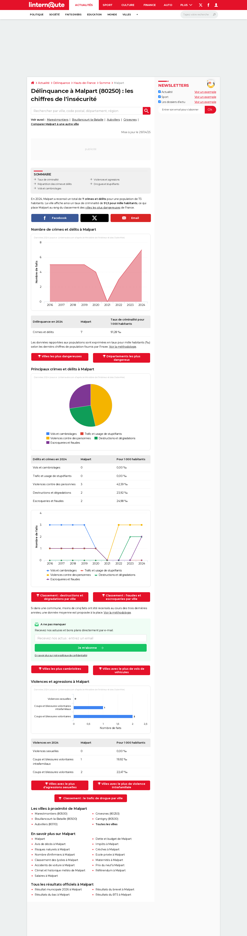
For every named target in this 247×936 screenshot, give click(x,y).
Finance (150, 5)
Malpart (40, 839)
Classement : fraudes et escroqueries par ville (123, 597)
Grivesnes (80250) (107, 813)
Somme (104, 83)
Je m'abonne (87, 648)
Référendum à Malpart (110, 870)
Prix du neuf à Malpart (110, 865)
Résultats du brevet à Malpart (115, 889)
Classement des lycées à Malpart (56, 860)
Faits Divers (73, 14)
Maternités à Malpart (109, 860)
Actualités (84, 5)
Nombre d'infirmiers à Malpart (55, 854)
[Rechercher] (199, 14)
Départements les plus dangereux (123, 358)
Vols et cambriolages (49, 188)
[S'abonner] (187, 110)
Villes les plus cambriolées (61, 668)
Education (94, 14)
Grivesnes (130, 119)
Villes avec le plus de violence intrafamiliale (123, 785)
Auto (168, 5)
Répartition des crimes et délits (54, 184)
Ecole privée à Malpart (110, 854)
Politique (36, 14)
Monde (112, 14)
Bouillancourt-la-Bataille (87, 119)
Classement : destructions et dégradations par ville (61, 597)
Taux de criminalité (48, 179)
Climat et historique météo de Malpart (60, 870)
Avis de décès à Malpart (50, 844)
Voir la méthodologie (122, 346)
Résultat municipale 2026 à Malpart (58, 889)
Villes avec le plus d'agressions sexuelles (60, 785)
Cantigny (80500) (107, 819)
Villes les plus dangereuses (62, 356)
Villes (127, 14)
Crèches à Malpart (107, 849)
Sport (108, 5)
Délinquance (61, 83)
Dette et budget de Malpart (113, 839)
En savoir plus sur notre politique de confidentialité (61, 655)
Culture (127, 5)
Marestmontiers (58, 119)
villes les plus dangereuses (102, 207)
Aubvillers (113, 119)
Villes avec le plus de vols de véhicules (123, 670)
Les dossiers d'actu (171, 102)
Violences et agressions (106, 179)
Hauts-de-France (85, 83)
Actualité (44, 83)
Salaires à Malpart (46, 876)
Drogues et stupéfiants (106, 184)
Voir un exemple (205, 92)
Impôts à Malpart (107, 844)
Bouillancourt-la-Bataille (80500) (56, 819)
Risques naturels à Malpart (52, 849)
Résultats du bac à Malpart (52, 894)
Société (54, 14)
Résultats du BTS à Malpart (113, 894)
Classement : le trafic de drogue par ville (93, 798)
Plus (186, 5)
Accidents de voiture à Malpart (54, 865)
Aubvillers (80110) (46, 824)
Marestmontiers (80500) (51, 813)
